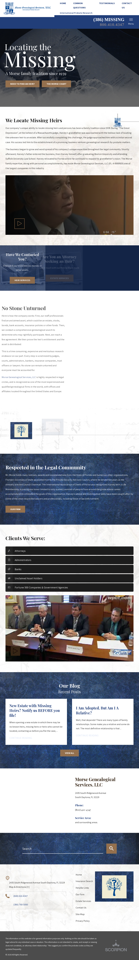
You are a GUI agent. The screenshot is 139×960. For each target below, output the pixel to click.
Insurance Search (84, 881)
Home (79, 874)
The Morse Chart (56, 83)
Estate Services (83, 901)
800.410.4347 (112, 25)
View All (69, 753)
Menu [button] (131, 21)
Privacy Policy (83, 920)
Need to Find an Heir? (22, 83)
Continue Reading (20, 738)
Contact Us (81, 907)
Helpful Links (82, 887)
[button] (19, 223)
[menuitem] (65, 3)
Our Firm (15, 509)
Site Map (80, 914)
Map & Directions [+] (19, 886)
